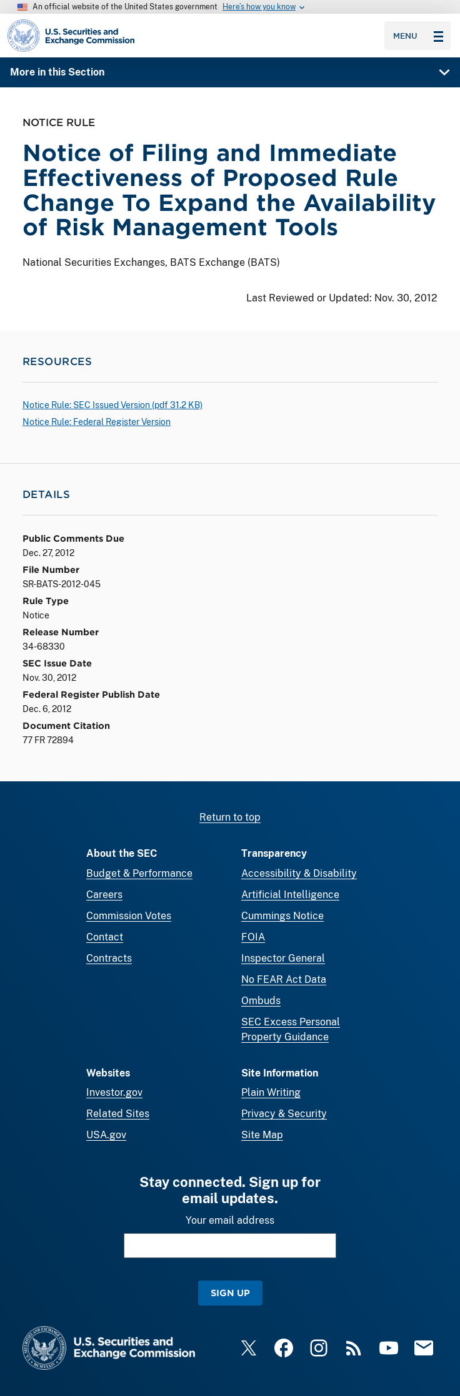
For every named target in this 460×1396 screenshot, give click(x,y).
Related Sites (117, 1114)
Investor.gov (114, 1092)
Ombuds (261, 1001)
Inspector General (283, 958)
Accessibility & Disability (299, 873)
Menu (418, 36)
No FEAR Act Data (283, 979)
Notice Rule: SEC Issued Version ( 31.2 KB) (112, 405)
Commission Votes (128, 916)
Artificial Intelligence (290, 895)
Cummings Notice (282, 916)
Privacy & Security (284, 1114)
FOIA (253, 937)
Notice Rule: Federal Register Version (96, 422)
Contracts (109, 958)
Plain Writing (271, 1092)
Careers (104, 895)
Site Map (262, 1135)
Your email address (230, 1220)
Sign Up (230, 1292)
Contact (104, 937)
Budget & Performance (139, 873)
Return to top (230, 817)
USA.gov (106, 1135)
